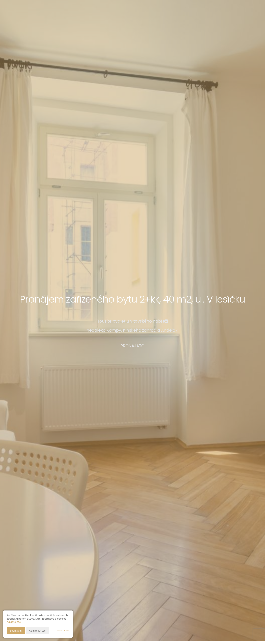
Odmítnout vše (37, 630)
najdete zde (14, 622)
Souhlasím (16, 630)
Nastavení (63, 630)
